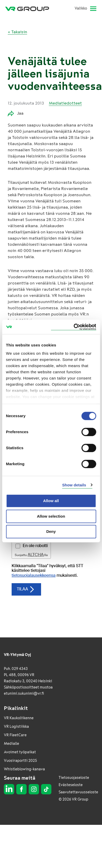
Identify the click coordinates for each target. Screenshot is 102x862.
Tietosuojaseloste (74, 778)
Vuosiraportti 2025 (20, 760)
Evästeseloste (71, 785)
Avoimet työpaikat (20, 752)
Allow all (51, 501)
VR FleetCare (15, 735)
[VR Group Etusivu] (29, 8)
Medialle (11, 743)
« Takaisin (17, 31)
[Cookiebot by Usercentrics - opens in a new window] (73, 326)
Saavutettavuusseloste (78, 792)
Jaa (15, 113)
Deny (51, 531)
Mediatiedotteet (65, 103)
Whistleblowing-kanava (24, 769)
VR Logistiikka (16, 726)
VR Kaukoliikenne (19, 718)
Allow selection (51, 516)
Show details (74, 485)
